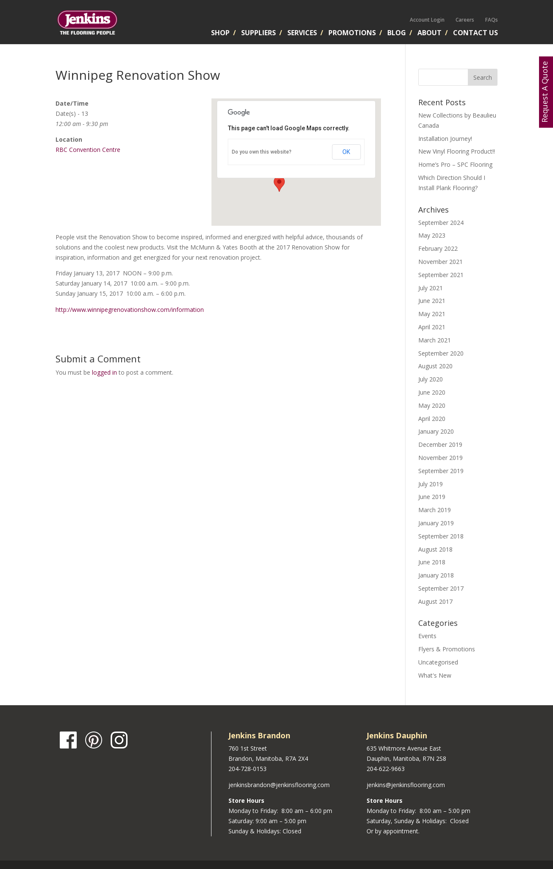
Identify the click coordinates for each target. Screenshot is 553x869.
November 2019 (440, 458)
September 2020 (441, 353)
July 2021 (430, 288)
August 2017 (435, 601)
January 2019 (436, 523)
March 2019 (434, 510)
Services (302, 33)
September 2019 (441, 471)
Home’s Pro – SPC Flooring (455, 164)
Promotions (352, 33)
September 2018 (441, 536)
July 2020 (430, 379)
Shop (220, 33)
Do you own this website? (262, 152)
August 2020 (435, 366)
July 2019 (430, 484)
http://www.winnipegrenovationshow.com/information (130, 310)
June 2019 (431, 497)
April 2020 (431, 419)
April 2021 (431, 327)
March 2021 (434, 340)
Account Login (427, 19)
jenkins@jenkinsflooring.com (406, 785)
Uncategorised (438, 662)
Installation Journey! (445, 139)
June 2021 (431, 301)
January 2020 (436, 431)
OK (346, 152)
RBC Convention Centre (88, 150)
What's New (434, 675)
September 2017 (441, 588)
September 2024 (441, 223)
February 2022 (438, 248)
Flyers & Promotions (446, 649)
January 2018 (436, 575)
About (429, 33)
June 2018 (431, 562)
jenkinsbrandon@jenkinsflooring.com (279, 785)
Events (427, 636)
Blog (396, 33)
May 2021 (431, 314)
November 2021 (440, 262)
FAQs (491, 19)
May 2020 (431, 405)
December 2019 (440, 444)
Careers (465, 19)
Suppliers (258, 33)
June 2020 (431, 392)
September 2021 (441, 275)
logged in (104, 372)
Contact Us (475, 33)
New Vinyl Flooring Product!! (456, 151)
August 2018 (435, 549)
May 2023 (431, 235)
